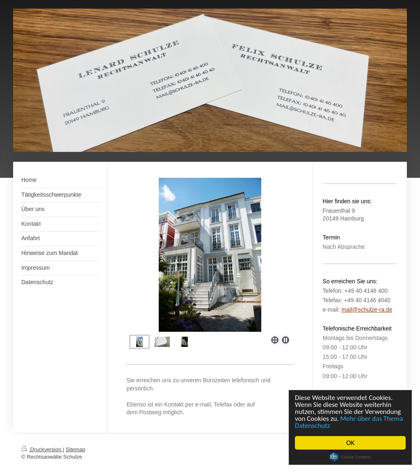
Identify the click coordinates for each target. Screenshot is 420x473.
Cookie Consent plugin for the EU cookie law (350, 457)
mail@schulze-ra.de (367, 309)
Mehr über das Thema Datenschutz (349, 422)
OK (350, 443)
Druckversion (42, 449)
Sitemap (75, 449)
